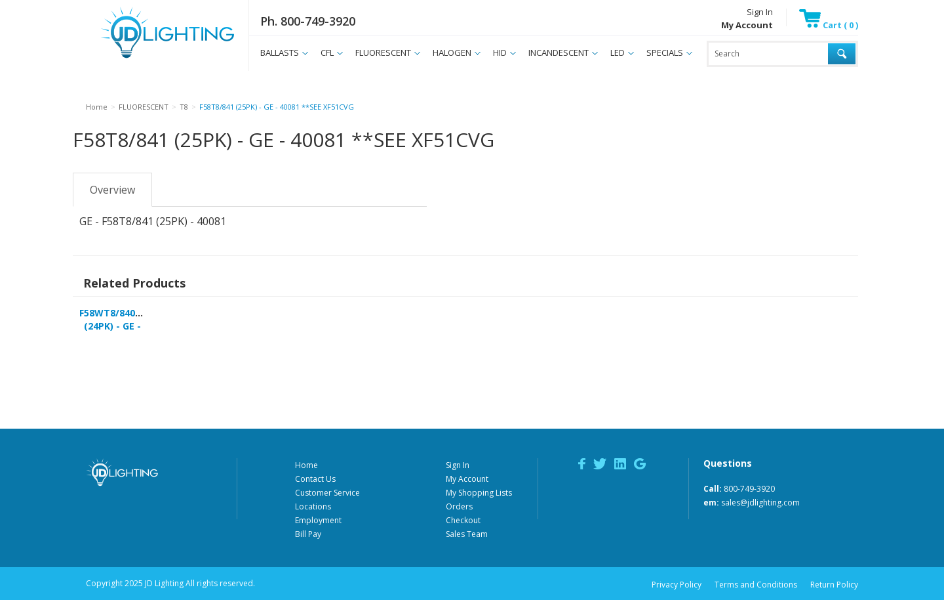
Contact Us (315, 478)
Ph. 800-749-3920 (307, 21)
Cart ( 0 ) (828, 25)
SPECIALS (664, 52)
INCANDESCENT (558, 52)
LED (617, 52)
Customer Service (327, 492)
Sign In (760, 12)
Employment (318, 520)
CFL (327, 52)
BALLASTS (279, 52)
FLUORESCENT (383, 52)
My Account (467, 478)
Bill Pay (308, 534)
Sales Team (467, 534)
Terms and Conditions (756, 584)
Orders (459, 506)
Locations (313, 506)
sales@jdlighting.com (760, 502)
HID (500, 52)
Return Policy (834, 584)
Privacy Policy (676, 584)
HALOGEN (452, 52)
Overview (112, 189)
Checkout (463, 520)
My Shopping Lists (479, 492)
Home (306, 465)
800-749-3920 (749, 488)
